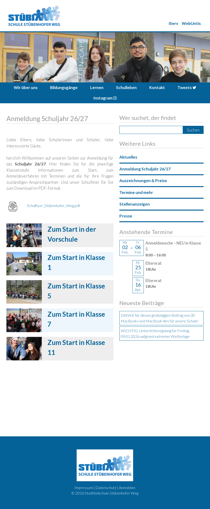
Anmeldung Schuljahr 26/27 (145, 168)
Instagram (105, 97)
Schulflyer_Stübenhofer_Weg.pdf (53, 205)
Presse (125, 215)
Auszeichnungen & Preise (143, 180)
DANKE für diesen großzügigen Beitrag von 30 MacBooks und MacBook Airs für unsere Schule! (160, 318)
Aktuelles (128, 157)
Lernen (96, 87)
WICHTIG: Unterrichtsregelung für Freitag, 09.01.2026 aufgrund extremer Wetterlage (155, 333)
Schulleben (126, 87)
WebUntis (191, 23)
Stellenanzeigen (134, 204)
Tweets (186, 87)
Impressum (84, 487)
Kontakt (157, 87)
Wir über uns (25, 87)
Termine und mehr (136, 192)
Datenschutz (105, 487)
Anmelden (127, 487)
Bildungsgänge (64, 87)
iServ (173, 23)
